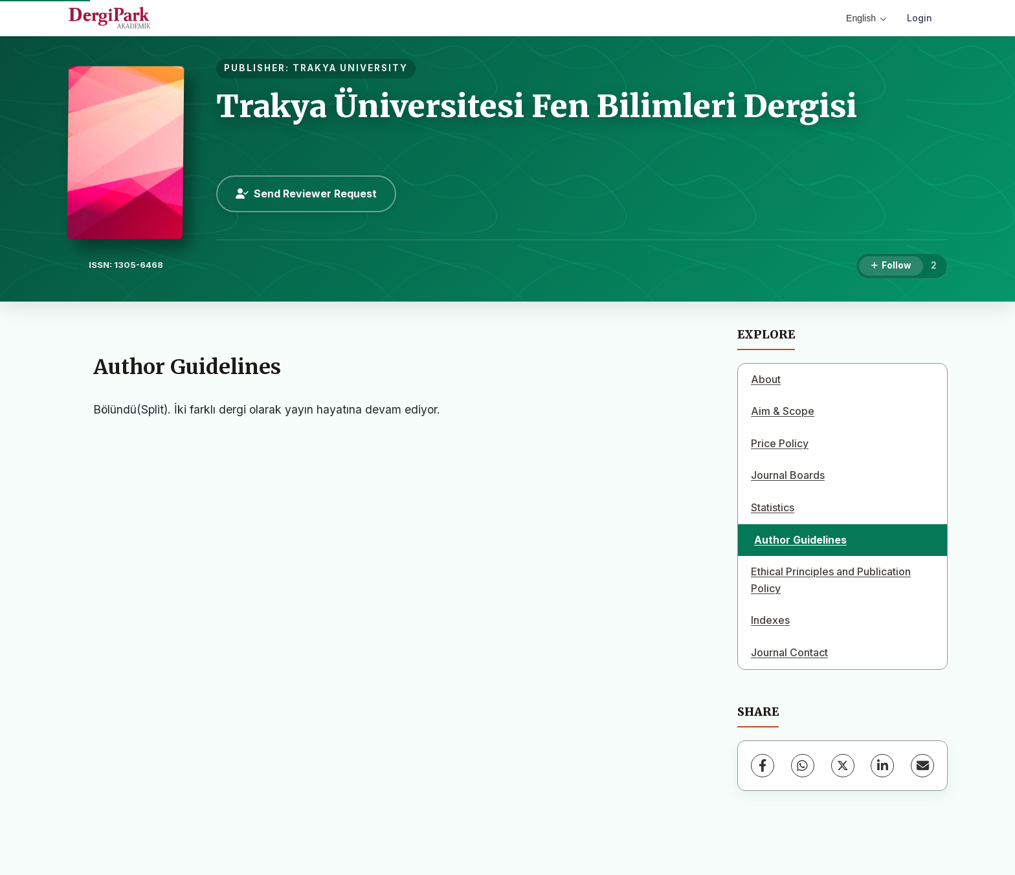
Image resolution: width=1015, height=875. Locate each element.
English (866, 18)
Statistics (772, 507)
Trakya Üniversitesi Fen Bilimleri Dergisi (536, 106)
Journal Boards (788, 475)
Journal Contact (789, 652)
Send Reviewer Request (306, 193)
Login (919, 17)
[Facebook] (762, 765)
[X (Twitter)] (842, 765)
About (766, 379)
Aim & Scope (782, 410)
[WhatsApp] (802, 765)
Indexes (770, 620)
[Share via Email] (922, 765)
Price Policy (780, 443)
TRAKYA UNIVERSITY (350, 68)
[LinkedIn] (882, 765)
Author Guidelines (800, 539)
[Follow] (891, 266)
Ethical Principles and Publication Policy (831, 580)
